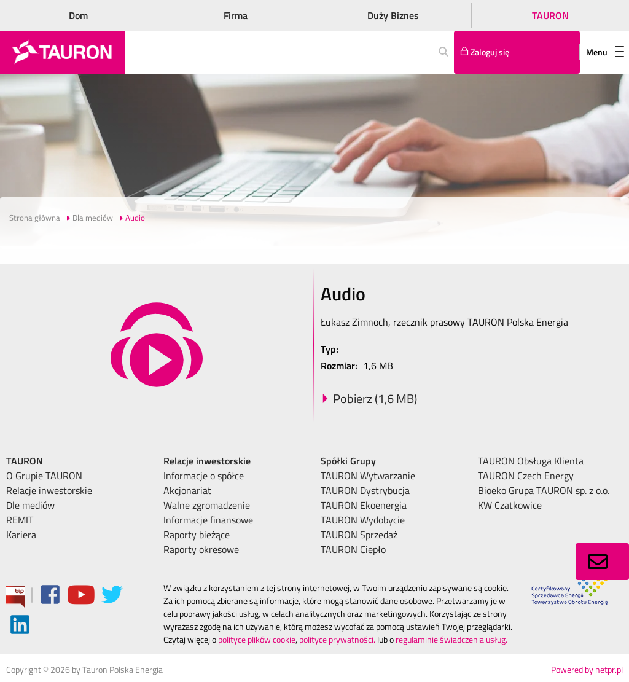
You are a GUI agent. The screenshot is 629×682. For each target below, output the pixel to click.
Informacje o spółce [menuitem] (203, 475)
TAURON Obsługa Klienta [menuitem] (531, 460)
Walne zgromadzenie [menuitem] (206, 505)
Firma (236, 15)
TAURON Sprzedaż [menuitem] (359, 534)
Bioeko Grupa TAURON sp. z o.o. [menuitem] (543, 490)
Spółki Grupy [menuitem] (348, 460)
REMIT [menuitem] (19, 519)
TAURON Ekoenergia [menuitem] (364, 505)
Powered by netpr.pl (587, 669)
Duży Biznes (393, 15)
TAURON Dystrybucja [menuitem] (365, 490)
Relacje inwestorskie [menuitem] (49, 490)
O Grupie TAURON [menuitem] (44, 475)
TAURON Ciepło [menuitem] (353, 549)
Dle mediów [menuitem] (30, 505)
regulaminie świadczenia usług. (451, 639)
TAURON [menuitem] (24, 460)
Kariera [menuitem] (21, 534)
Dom (78, 15)
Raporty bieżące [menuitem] (196, 534)
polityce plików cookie (256, 639)
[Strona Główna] (62, 52)
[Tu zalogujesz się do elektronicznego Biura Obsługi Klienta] (517, 52)
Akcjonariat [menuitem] (187, 490)
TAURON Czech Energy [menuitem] (526, 475)
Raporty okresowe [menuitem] (201, 549)
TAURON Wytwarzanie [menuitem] (368, 475)
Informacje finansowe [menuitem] (208, 519)
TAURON (550, 15)
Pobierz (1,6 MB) (375, 398)
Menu (605, 51)
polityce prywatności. (337, 639)
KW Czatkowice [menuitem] (510, 505)
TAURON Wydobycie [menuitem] (363, 519)
